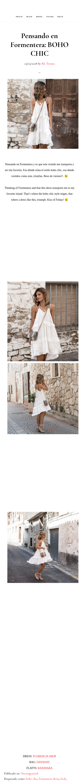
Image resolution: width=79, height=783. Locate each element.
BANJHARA (45, 768)
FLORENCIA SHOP (44, 756)
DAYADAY (43, 762)
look (63, 779)
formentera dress (49, 779)
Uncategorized (29, 773)
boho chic (32, 779)
